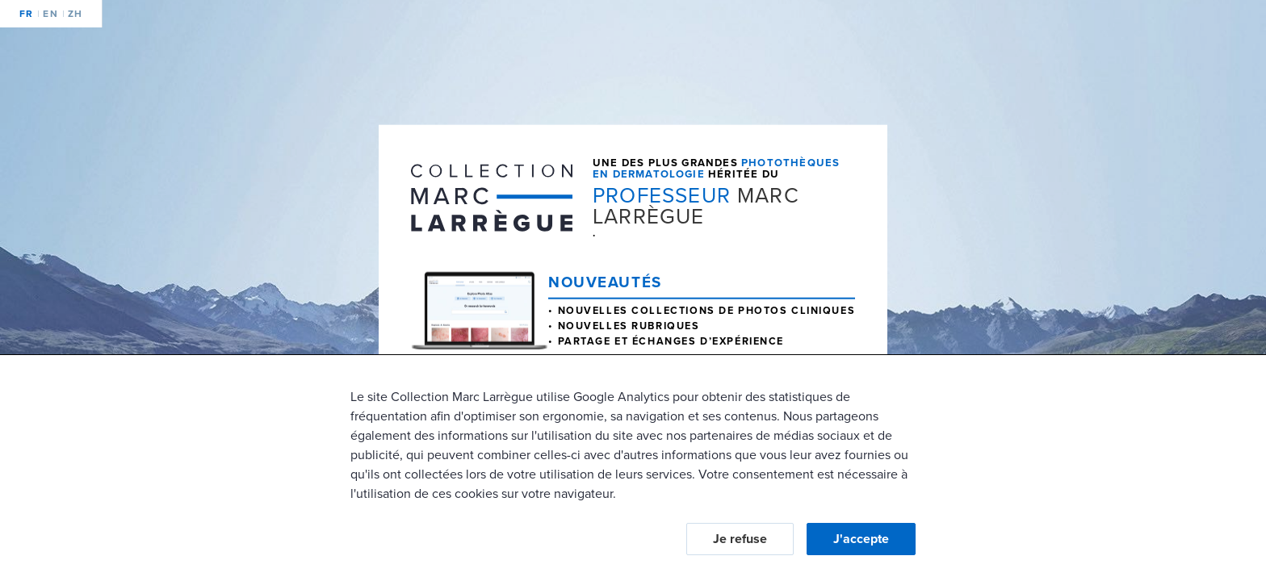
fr (26, 13)
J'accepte (861, 539)
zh (72, 13)
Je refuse (740, 539)
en (47, 13)
